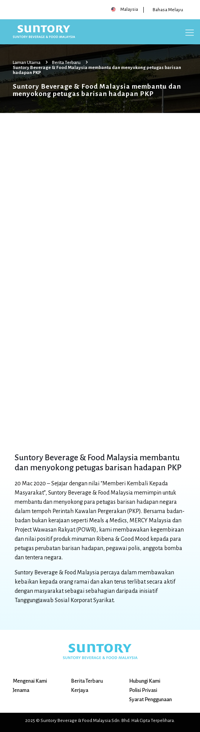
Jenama (21, 690)
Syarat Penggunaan (150, 699)
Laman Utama (26, 62)
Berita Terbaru (66, 62)
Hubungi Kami (144, 681)
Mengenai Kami (30, 681)
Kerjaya (79, 690)
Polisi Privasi (143, 690)
